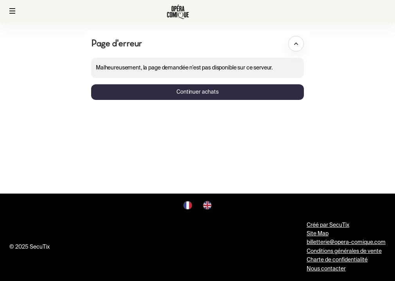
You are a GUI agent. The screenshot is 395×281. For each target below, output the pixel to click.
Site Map (318, 234)
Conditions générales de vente (344, 251)
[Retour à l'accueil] (178, 12)
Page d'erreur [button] (116, 43)
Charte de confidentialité (337, 260)
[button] (12, 11)
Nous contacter (326, 269)
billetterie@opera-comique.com (346, 242)
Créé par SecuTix (328, 225)
